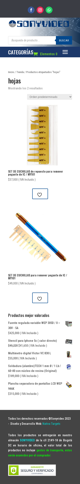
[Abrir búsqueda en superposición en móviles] (40, 40)
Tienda (20, 72)
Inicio (11, 72)
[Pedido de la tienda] (49, 97)
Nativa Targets (51, 423)
